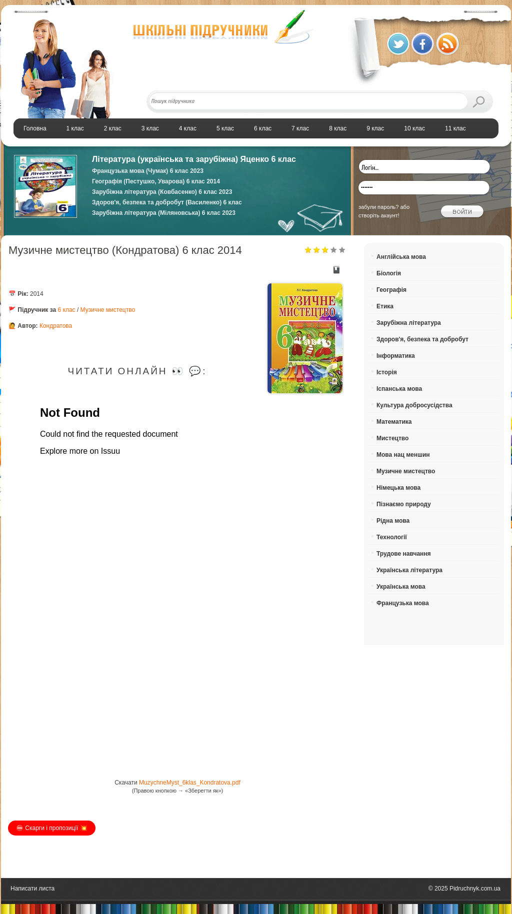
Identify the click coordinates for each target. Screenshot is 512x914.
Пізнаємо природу (403, 504)
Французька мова (402, 603)
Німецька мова (398, 487)
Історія (386, 372)
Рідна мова (393, 520)
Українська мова (401, 586)
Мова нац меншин (403, 454)
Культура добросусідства (414, 405)
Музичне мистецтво (108, 309)
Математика (394, 421)
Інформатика (395, 355)
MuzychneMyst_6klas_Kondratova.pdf (189, 782)
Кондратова (56, 325)
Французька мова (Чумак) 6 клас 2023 (148, 170)
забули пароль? (378, 207)
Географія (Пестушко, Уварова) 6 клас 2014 (156, 181)
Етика (385, 306)
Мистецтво (392, 438)
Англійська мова (401, 256)
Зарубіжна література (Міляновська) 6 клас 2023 (164, 212)
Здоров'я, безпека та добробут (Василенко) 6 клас (167, 202)
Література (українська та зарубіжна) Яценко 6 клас (194, 159)
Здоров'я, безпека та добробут (422, 339)
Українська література (409, 570)
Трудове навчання (403, 553)
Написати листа (32, 888)
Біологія (388, 273)
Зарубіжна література (408, 322)
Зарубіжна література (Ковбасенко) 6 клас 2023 (162, 191)
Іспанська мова (399, 388)
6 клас (67, 309)
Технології (391, 537)
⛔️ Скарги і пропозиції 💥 (52, 828)
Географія (391, 289)
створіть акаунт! (379, 215)
